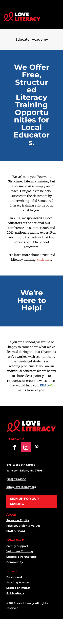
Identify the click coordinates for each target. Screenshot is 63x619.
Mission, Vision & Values (23, 525)
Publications (15, 593)
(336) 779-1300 (16, 479)
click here (44, 259)
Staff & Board (15, 531)
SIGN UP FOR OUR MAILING (24, 501)
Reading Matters (18, 582)
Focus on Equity (17, 520)
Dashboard (14, 577)
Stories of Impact (18, 587)
